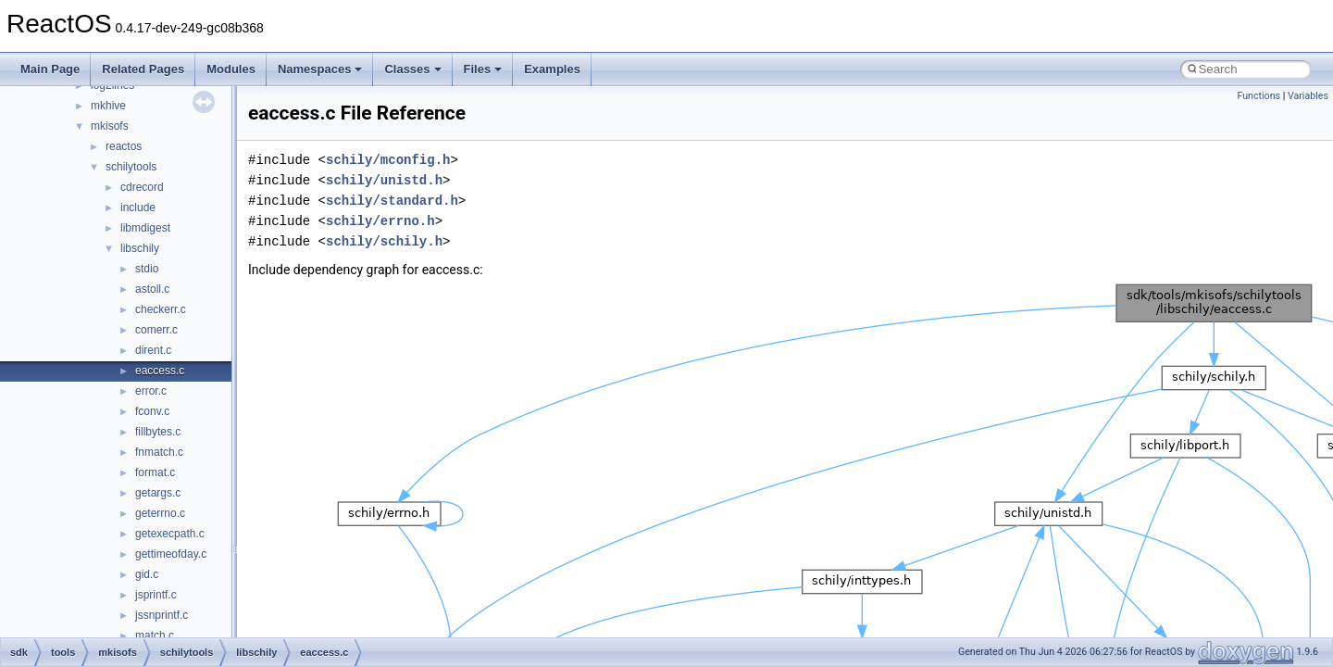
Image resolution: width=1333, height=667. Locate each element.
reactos (124, 146)
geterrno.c (160, 513)
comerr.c (156, 329)
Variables (1308, 96)
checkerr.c (160, 309)
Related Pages (143, 69)
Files (483, 69)
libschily (139, 248)
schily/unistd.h (384, 180)
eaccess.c (159, 370)
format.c (155, 472)
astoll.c (152, 289)
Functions (1258, 96)
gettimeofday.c (170, 553)
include (138, 207)
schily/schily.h (384, 241)
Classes (412, 69)
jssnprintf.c (161, 615)
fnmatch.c (159, 452)
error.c (151, 390)
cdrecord (142, 187)
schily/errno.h (380, 221)
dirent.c (153, 350)
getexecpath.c (170, 533)
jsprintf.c (156, 594)
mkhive (108, 105)
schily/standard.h (392, 200)
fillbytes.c (158, 431)
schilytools (131, 166)
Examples (552, 69)
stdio (146, 268)
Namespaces (320, 69)
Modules (230, 69)
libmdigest (145, 227)
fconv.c (152, 411)
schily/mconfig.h (388, 160)
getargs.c (158, 492)
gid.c (146, 574)
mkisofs (110, 126)
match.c (154, 635)
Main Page (50, 69)
